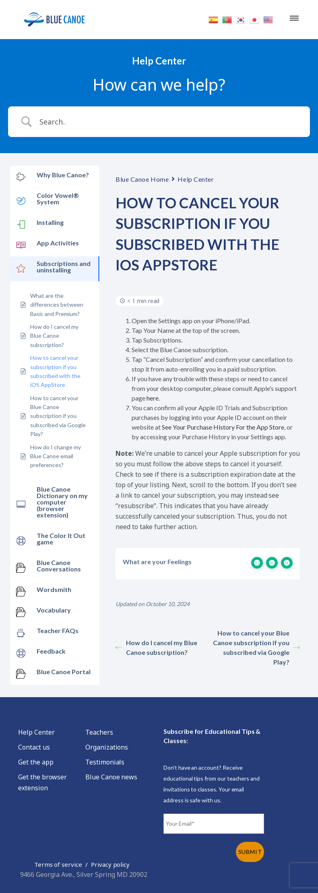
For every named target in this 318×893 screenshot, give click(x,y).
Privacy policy (110, 864)
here (153, 398)
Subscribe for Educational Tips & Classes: (211, 735)
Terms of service (58, 864)
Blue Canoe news (111, 777)
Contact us (34, 747)
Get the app (35, 762)
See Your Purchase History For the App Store (223, 427)
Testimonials (104, 762)
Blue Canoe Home (142, 179)
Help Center (196, 179)
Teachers (99, 732)
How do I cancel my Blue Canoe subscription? (156, 647)
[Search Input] (169, 122)
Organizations (106, 747)
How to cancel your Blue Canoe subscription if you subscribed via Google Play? (256, 647)
